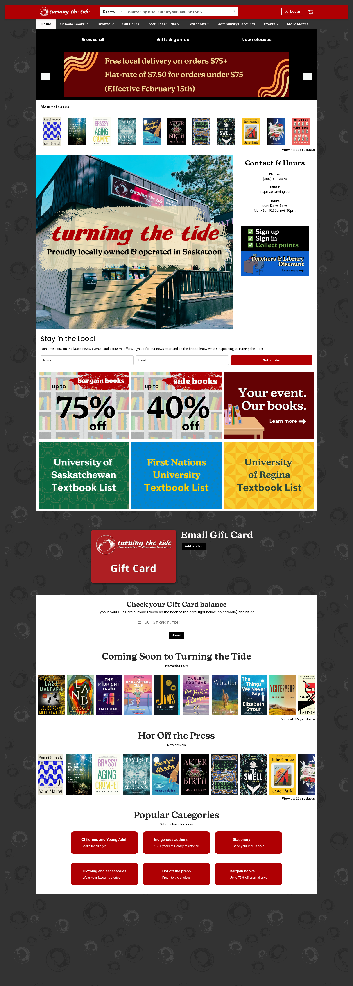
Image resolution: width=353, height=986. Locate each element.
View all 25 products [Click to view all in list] (298, 719)
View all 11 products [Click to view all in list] (298, 150)
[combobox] (113, 11)
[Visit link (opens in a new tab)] (93, 40)
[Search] (233, 11)
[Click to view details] (52, 131)
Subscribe (271, 360)
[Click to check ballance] (176, 635)
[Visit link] (84, 405)
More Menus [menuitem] (297, 24)
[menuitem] (46, 24)
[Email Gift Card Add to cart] (194, 546)
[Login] (292, 11)
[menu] (176, 24)
